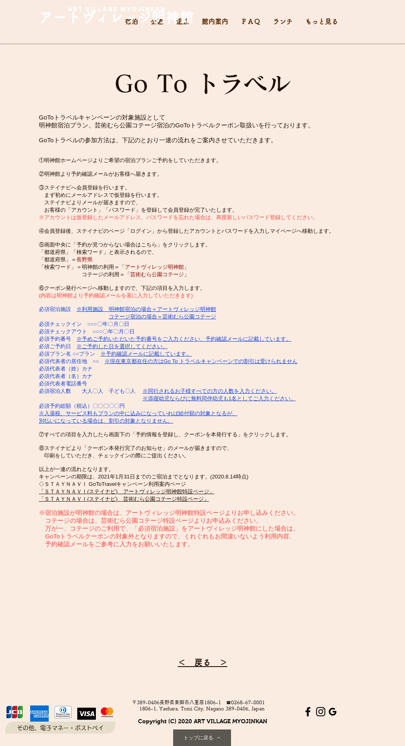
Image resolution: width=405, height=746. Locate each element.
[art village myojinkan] (117, 9)
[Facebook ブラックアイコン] (308, 711)
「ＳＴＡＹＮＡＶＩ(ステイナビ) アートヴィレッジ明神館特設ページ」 (126, 491)
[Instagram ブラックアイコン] (320, 711)
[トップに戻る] (202, 737)
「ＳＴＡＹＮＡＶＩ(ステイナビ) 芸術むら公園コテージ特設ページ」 (124, 499)
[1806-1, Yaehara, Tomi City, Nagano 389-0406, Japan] (202, 708)
